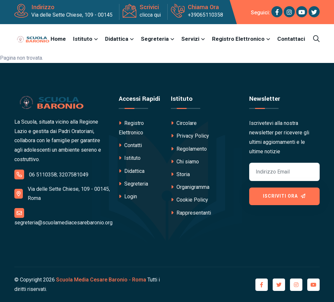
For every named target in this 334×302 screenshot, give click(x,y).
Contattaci (291, 39)
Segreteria (155, 39)
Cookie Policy (189, 200)
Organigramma (190, 187)
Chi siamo (185, 162)
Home (58, 39)
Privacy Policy (190, 136)
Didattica (116, 39)
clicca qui (150, 15)
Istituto (82, 39)
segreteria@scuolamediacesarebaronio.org (63, 217)
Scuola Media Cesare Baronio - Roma (101, 280)
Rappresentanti (191, 213)
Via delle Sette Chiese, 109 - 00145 (72, 15)
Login (128, 196)
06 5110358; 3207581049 (51, 174)
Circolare (184, 123)
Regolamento (189, 149)
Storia (180, 174)
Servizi (190, 39)
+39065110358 (205, 15)
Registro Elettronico (238, 39)
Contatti (130, 145)
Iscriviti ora (284, 196)
